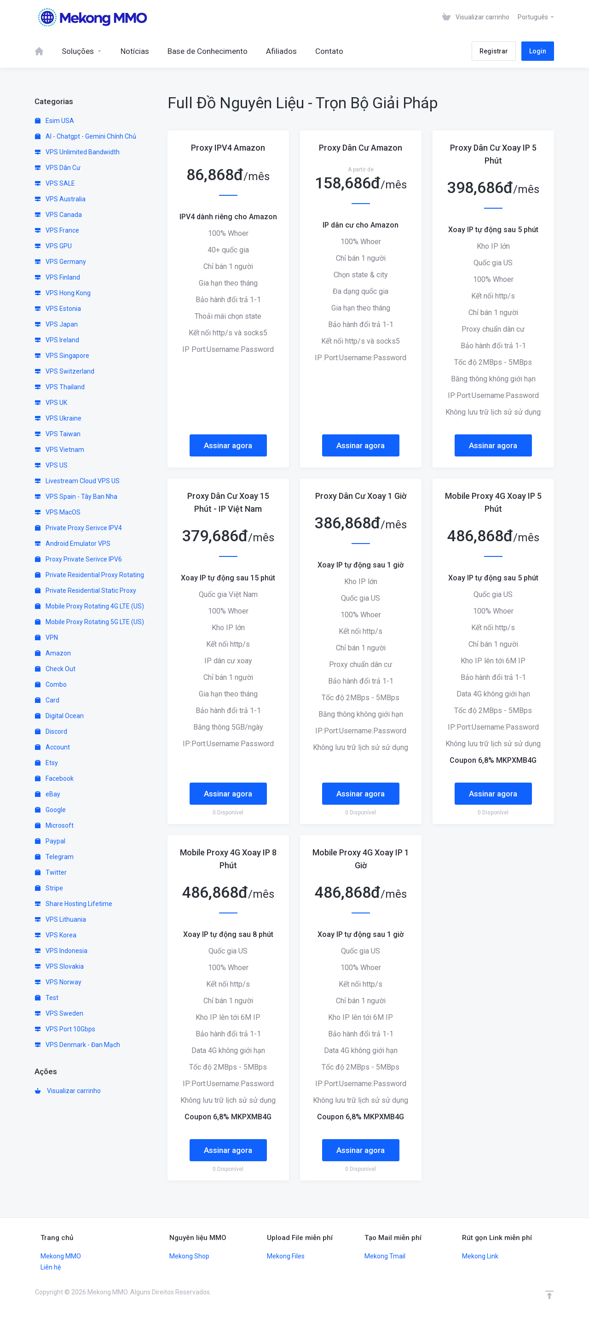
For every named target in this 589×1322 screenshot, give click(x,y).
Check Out (55, 669)
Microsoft (54, 825)
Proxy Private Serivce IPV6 (78, 559)
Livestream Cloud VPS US (77, 481)
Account (52, 747)
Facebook (54, 778)
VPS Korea (55, 935)
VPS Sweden (59, 1013)
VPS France (57, 230)
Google (50, 809)
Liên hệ (50, 1267)
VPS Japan (56, 324)
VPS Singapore (62, 355)
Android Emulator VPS (72, 543)
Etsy (46, 762)
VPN (46, 637)
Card (47, 700)
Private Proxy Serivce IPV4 (78, 528)
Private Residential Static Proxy (85, 590)
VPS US (51, 465)
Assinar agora (228, 445)
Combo (51, 684)
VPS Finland (57, 277)
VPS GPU (53, 246)
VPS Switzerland (64, 371)
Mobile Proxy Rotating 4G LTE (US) (89, 606)
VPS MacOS (58, 512)
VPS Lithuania (60, 919)
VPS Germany (60, 261)
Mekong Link (480, 1256)
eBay (47, 794)
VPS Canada (58, 214)
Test (46, 997)
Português (536, 17)
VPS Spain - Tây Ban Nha (76, 496)
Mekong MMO (60, 1256)
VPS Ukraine (58, 418)
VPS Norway (58, 982)
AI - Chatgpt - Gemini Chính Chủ (85, 136)
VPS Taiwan (58, 434)
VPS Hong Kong (63, 293)
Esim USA (54, 120)
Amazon (53, 653)
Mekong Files (286, 1256)
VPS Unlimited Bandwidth (77, 152)
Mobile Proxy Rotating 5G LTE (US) (89, 622)
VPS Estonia (58, 308)
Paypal (50, 841)
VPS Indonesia (61, 950)
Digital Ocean (59, 715)
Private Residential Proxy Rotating (89, 575)
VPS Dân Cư (58, 167)
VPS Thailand (60, 387)
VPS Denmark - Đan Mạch (77, 1044)
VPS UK (51, 402)
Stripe (49, 888)
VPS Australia (60, 199)
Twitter (51, 872)
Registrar (493, 51)
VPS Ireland (57, 340)
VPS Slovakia (59, 966)
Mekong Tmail (384, 1256)
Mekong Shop (189, 1256)
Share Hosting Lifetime (73, 903)
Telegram (54, 856)
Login (537, 51)
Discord (51, 731)
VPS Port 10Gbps (65, 1029)
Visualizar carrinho (68, 1090)
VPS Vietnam (59, 449)
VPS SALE (55, 183)
